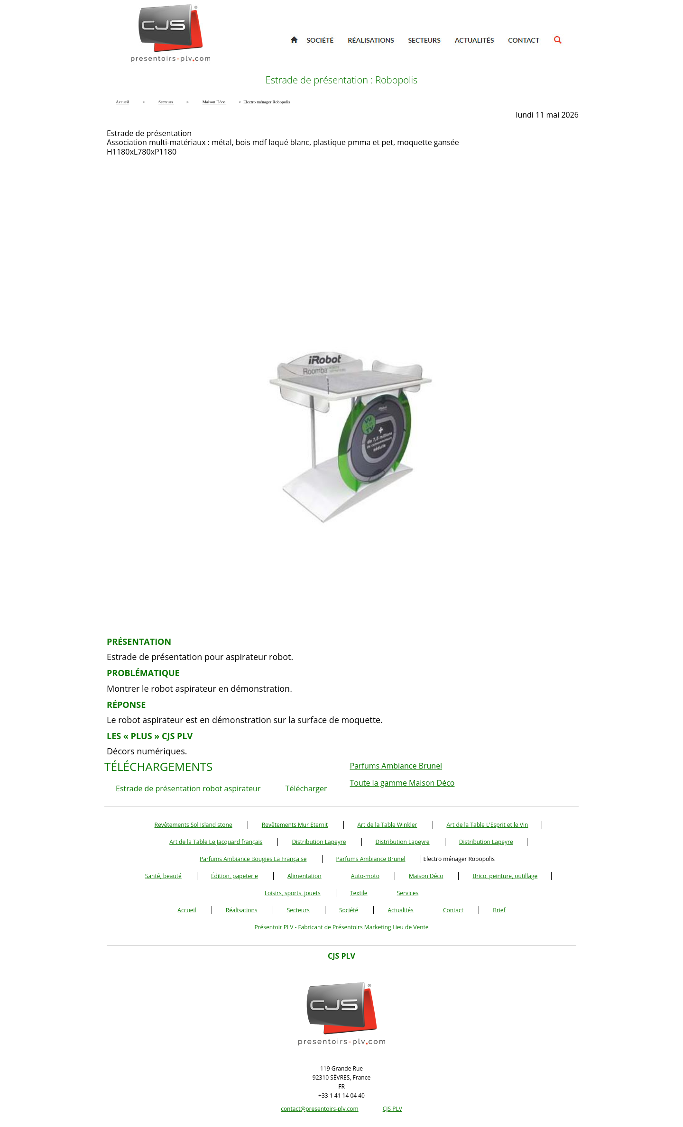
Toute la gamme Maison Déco (402, 783)
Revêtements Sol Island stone (193, 825)
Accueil (186, 910)
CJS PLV (392, 1109)
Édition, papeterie (234, 876)
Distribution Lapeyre (319, 842)
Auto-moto (365, 876)
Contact (453, 910)
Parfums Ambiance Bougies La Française (253, 859)
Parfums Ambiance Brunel (396, 765)
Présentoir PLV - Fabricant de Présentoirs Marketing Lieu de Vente (341, 927)
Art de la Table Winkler (387, 825)
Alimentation (304, 876)
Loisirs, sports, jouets (293, 893)
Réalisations (242, 910)
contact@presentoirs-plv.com (319, 1109)
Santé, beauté (163, 876)
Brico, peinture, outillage (504, 876)
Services (407, 893)
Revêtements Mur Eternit (295, 825)
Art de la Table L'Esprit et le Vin (487, 825)
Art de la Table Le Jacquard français (215, 842)
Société (348, 910)
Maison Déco (426, 876)
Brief (499, 910)
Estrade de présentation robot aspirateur (188, 788)
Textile (359, 893)
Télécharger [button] (306, 788)
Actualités (400, 910)
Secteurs (298, 910)
